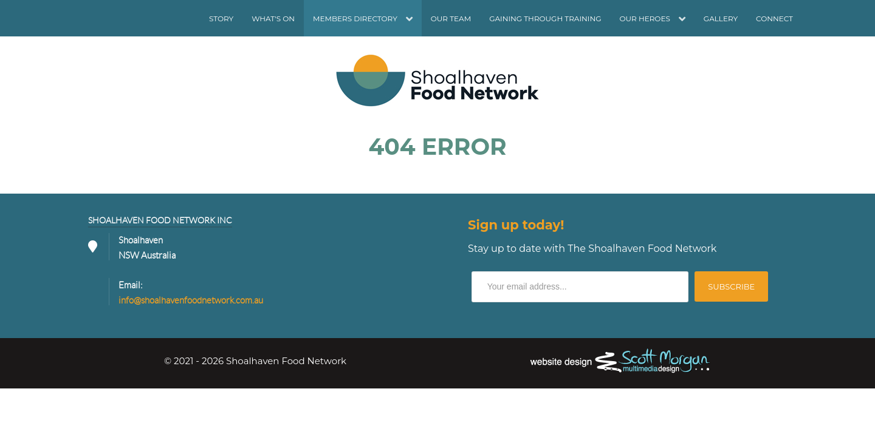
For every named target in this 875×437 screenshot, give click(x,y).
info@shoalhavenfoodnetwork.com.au (190, 300)
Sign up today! (516, 224)
